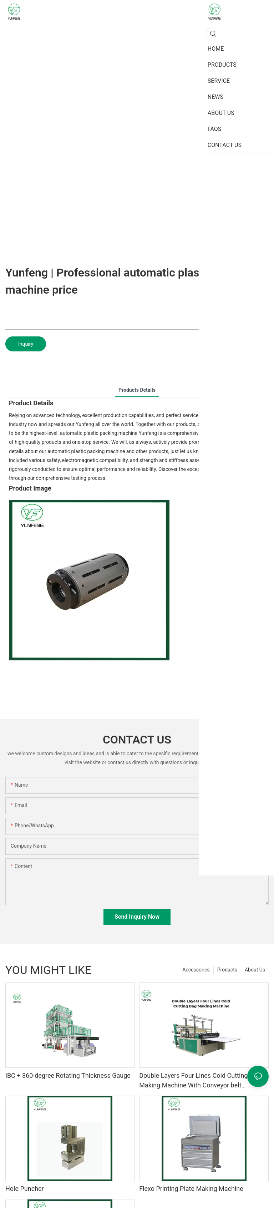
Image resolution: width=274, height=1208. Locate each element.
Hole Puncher (24, 1188)
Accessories (195, 970)
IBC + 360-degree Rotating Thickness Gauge (68, 1075)
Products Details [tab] (137, 390)
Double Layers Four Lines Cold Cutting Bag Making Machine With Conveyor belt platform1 (199, 1081)
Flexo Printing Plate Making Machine (191, 1188)
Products (227, 970)
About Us (255, 970)
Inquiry (25, 344)
